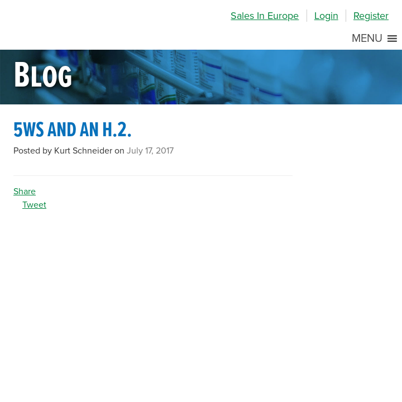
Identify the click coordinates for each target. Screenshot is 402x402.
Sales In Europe (265, 15)
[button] (367, 38)
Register (371, 15)
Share (24, 191)
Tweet (34, 204)
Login (326, 15)
